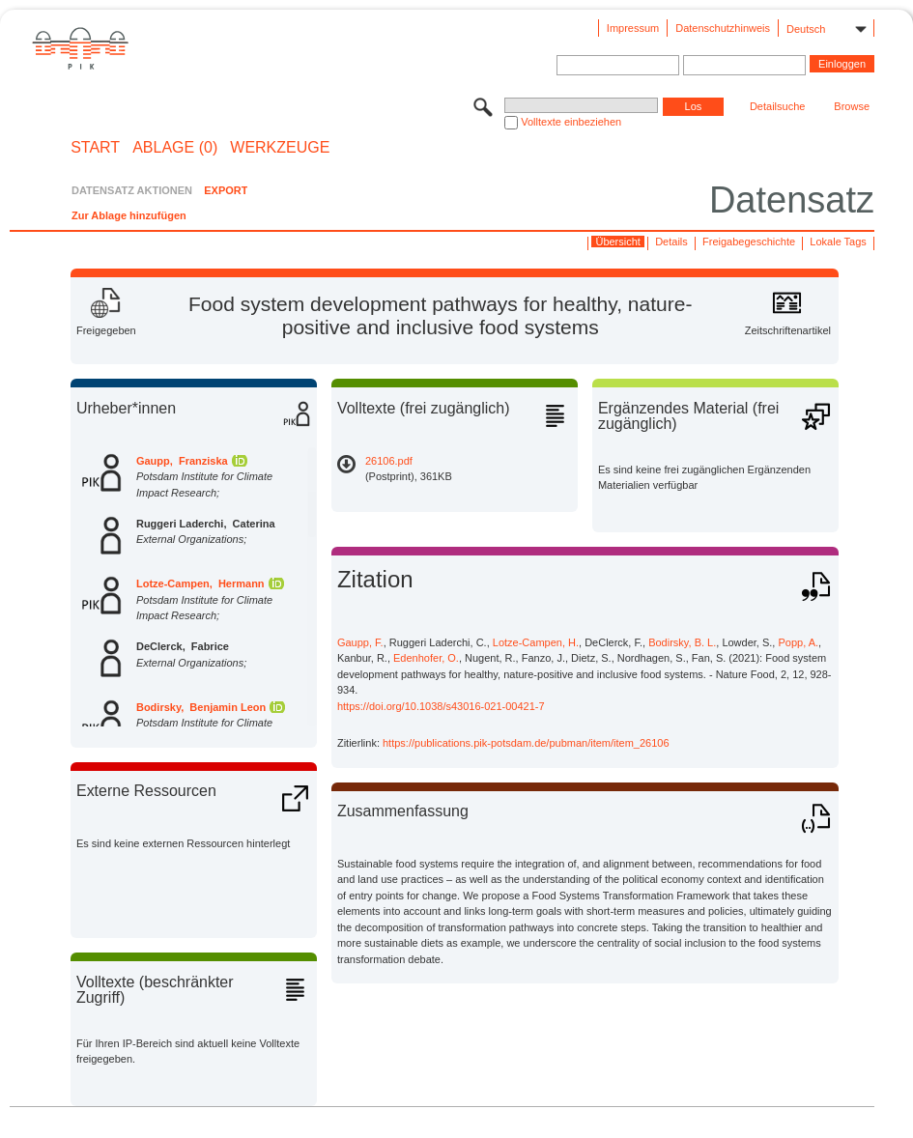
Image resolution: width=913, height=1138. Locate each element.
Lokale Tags (838, 241)
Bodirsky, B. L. (682, 642)
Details (671, 241)
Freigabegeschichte (748, 241)
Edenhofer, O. (426, 658)
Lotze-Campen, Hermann (200, 583)
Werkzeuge (279, 148)
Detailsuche (777, 106)
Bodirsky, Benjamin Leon (201, 707)
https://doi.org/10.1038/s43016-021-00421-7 (441, 706)
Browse (852, 106)
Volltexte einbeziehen (571, 122)
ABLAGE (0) (174, 148)
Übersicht (617, 241)
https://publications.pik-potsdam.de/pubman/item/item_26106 (526, 743)
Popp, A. (798, 642)
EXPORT (225, 190)
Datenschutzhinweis (722, 28)
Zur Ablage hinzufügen (128, 215)
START (95, 148)
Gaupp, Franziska (182, 461)
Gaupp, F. (360, 642)
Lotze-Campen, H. (536, 642)
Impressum (633, 28)
